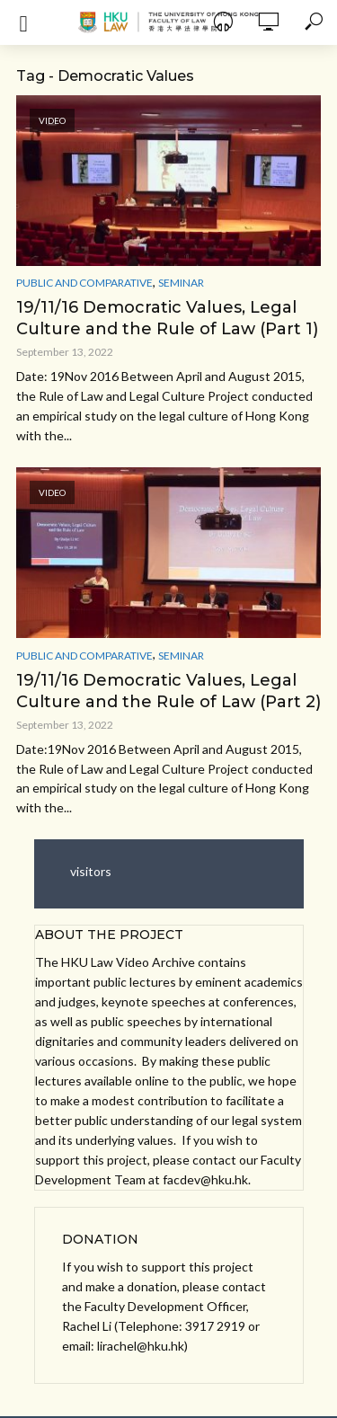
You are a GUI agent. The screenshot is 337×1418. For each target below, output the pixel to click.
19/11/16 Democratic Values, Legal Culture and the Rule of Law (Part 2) (168, 691)
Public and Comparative (84, 282)
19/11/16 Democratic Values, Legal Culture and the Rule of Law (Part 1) (167, 318)
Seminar (181, 282)
